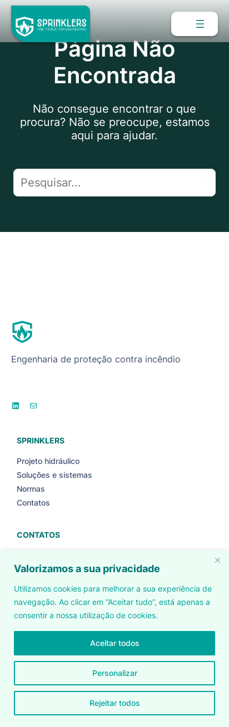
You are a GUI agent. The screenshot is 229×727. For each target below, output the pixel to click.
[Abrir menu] (200, 24)
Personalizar (114, 673)
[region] (114, 639)
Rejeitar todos (114, 703)
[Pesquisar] (202, 182)
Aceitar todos (115, 643)
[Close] (217, 560)
